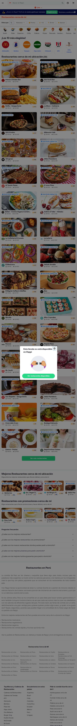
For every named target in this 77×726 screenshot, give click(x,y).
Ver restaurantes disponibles (38, 376)
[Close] (54, 348)
